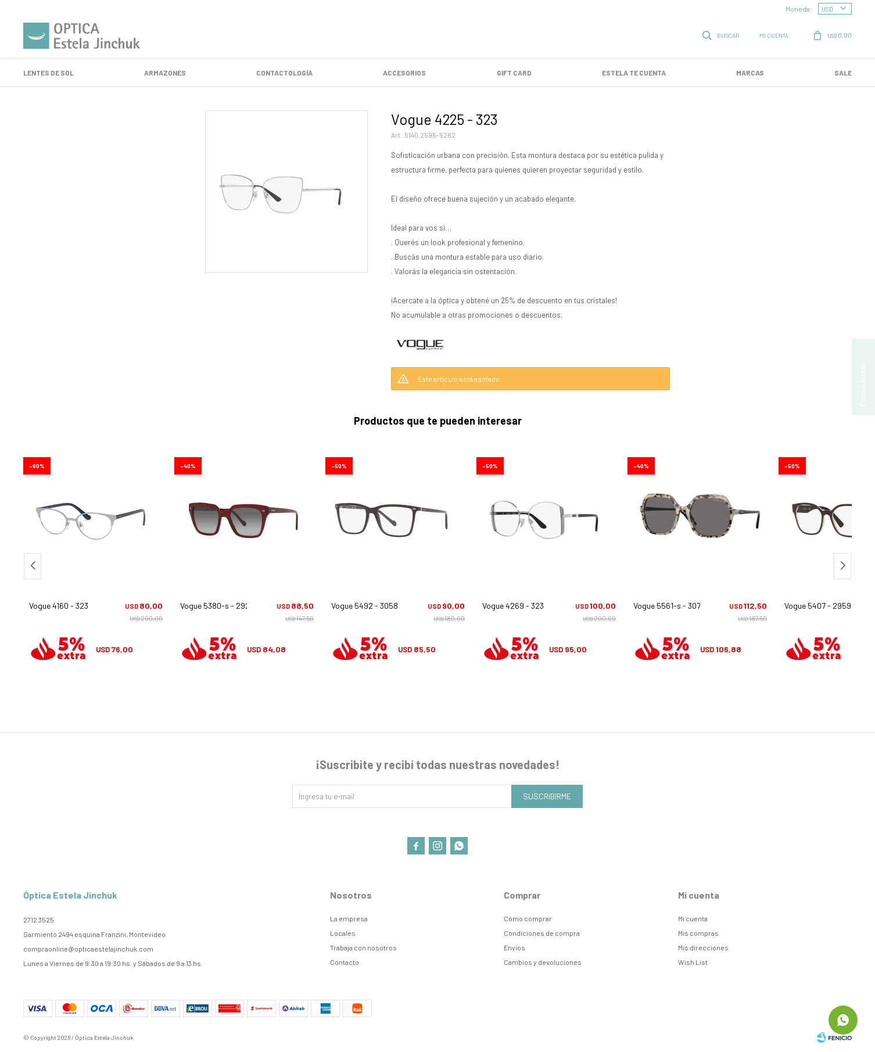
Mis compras (698, 933)
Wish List (693, 962)
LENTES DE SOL (48, 73)
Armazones (165, 73)
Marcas (750, 73)
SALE (843, 73)
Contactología (284, 73)
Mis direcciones (703, 947)
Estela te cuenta (634, 73)
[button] (842, 566)
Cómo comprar (528, 918)
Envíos (514, 947)
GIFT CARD (514, 73)
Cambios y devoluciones (543, 962)
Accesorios (404, 73)
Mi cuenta (693, 918)
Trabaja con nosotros (363, 947)
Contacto (344, 962)
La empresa (349, 918)
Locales (343, 933)
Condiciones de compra (542, 933)
